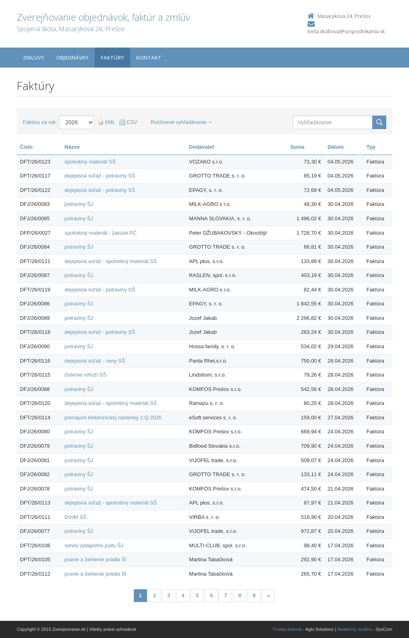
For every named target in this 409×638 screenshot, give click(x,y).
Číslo (26, 147)
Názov (72, 147)
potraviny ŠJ (79, 204)
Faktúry (112, 57)
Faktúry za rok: (40, 122)
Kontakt (148, 57)
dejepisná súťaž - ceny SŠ (95, 361)
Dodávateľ (201, 147)
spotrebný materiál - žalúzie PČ (101, 233)
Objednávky (72, 57)
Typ (371, 147)
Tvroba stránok (287, 629)
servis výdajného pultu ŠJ (94, 545)
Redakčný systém (354, 629)
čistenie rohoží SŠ (86, 375)
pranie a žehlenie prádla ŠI (96, 559)
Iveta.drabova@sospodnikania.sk (346, 31)
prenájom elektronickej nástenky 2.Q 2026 (113, 418)
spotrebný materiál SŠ (90, 162)
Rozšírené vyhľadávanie (181, 122)
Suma (297, 147)
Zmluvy (33, 57)
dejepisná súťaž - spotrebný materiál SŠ (111, 261)
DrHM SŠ (76, 517)
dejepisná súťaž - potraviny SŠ (100, 176)
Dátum (335, 147)
